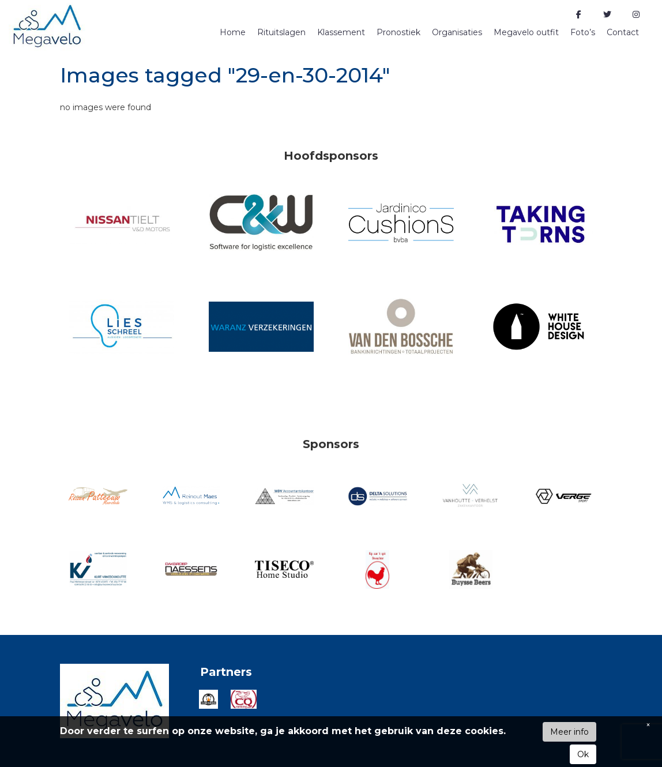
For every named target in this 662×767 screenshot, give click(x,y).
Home (233, 32)
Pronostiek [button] (398, 32)
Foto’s (582, 32)
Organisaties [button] (457, 32)
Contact (623, 32)
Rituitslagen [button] (281, 32)
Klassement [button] (341, 32)
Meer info (569, 732)
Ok (583, 754)
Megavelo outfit (526, 32)
